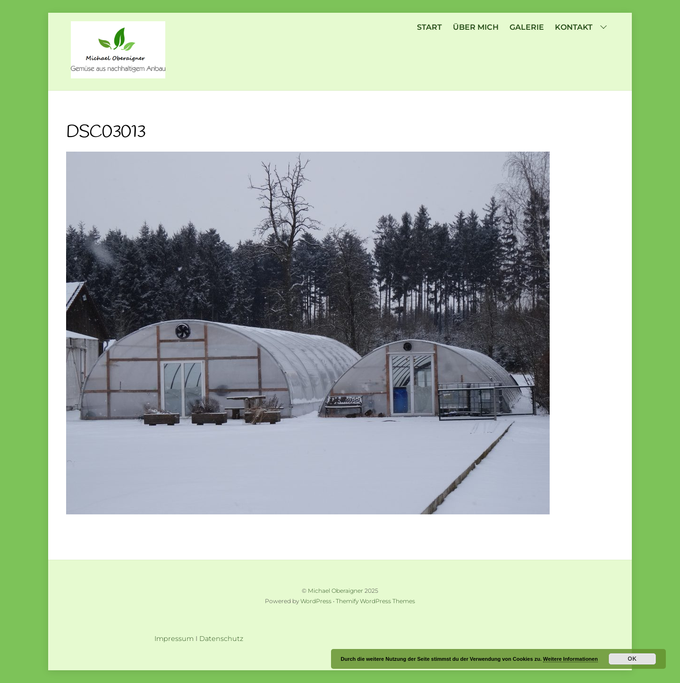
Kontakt (582, 27)
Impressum (174, 638)
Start (429, 27)
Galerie (527, 27)
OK (632, 659)
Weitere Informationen (570, 659)
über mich (476, 27)
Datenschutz (221, 638)
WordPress (316, 601)
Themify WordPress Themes (375, 601)
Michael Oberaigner (335, 590)
